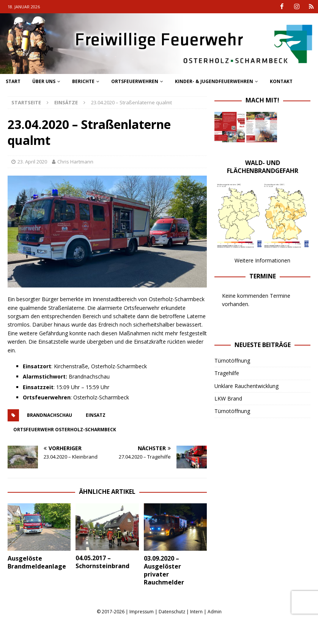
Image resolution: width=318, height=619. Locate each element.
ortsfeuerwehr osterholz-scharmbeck (64, 429)
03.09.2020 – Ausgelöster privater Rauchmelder (164, 570)
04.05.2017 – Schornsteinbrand (102, 562)
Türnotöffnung (232, 360)
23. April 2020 (32, 161)
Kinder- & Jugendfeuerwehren (214, 81)
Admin (215, 611)
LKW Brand (228, 398)
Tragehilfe (226, 373)
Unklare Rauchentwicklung (246, 385)
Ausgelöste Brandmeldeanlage (37, 562)
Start (13, 81)
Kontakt (281, 81)
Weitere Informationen (262, 260)
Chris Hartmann (75, 161)
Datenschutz (172, 611)
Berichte (83, 81)
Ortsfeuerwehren (134, 81)
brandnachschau (49, 415)
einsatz (95, 415)
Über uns (43, 81)
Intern (196, 611)
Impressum (141, 611)
